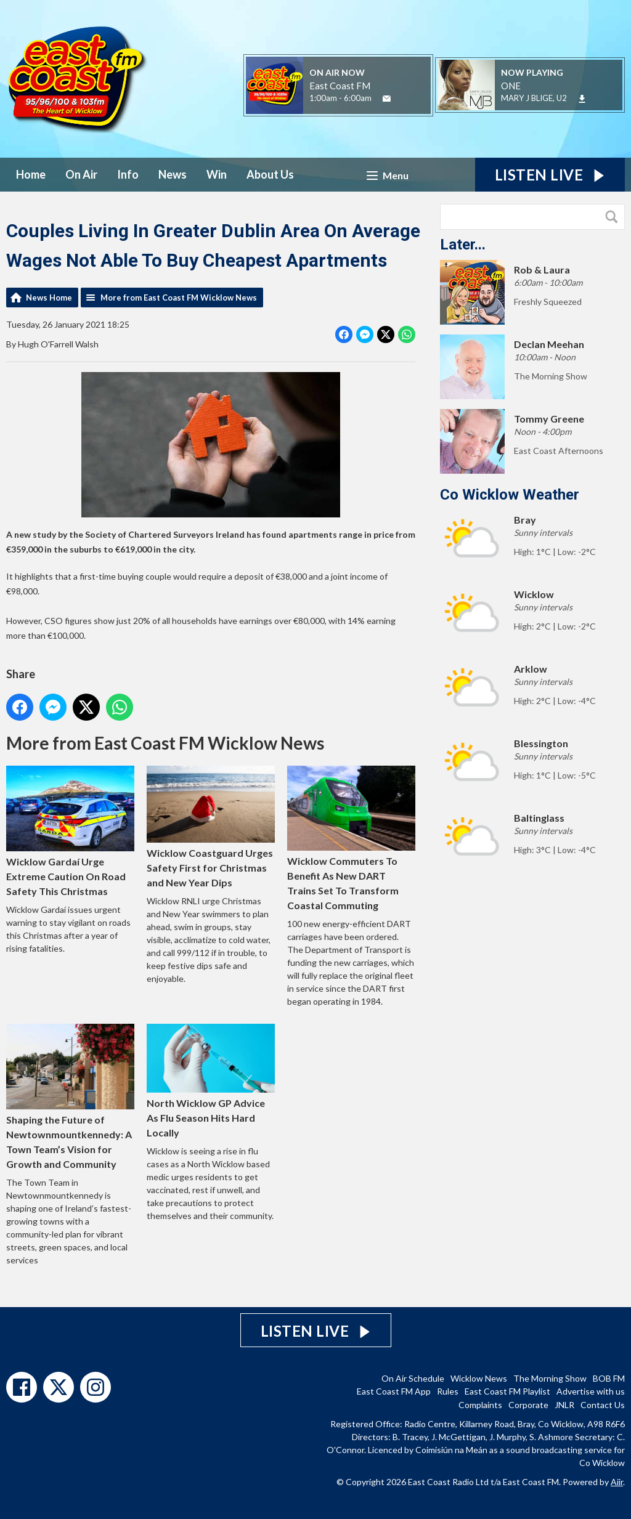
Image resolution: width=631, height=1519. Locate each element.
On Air (81, 174)
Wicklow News (478, 1378)
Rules (447, 1391)
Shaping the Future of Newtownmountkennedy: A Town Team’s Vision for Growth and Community (70, 1097)
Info (128, 174)
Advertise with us (590, 1391)
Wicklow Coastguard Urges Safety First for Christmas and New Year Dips (211, 827)
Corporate (528, 1405)
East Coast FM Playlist (507, 1391)
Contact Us (602, 1405)
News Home (49, 297)
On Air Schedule (412, 1378)
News (172, 174)
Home (31, 174)
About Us (270, 174)
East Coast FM (339, 85)
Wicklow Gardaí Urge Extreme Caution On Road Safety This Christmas (70, 831)
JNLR (564, 1405)
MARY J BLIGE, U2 (534, 98)
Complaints (480, 1405)
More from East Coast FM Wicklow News (178, 297)
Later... (463, 244)
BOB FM (609, 1378)
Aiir (617, 1481)
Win (216, 174)
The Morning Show (550, 1378)
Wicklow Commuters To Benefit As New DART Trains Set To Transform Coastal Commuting (351, 838)
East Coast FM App (394, 1391)
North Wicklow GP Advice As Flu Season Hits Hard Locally (211, 1081)
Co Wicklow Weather (509, 494)
